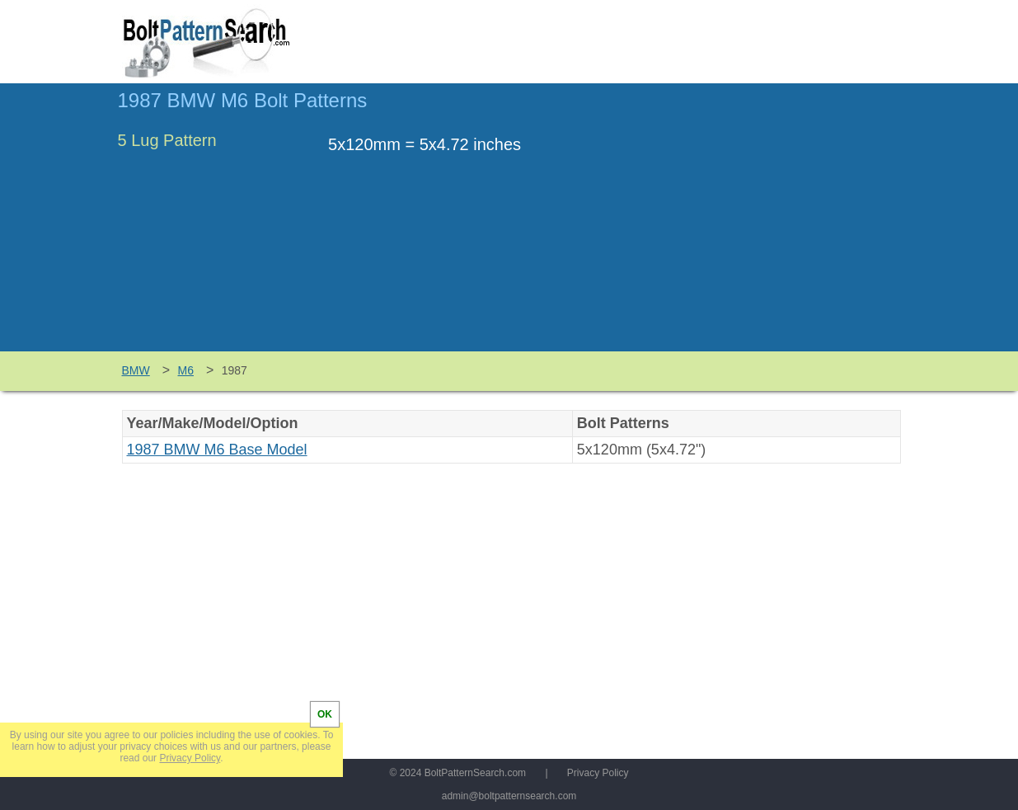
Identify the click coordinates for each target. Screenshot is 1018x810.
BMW (136, 370)
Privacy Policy (598, 773)
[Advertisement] (762, 225)
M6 (186, 370)
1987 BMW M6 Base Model (217, 449)
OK (324, 714)
